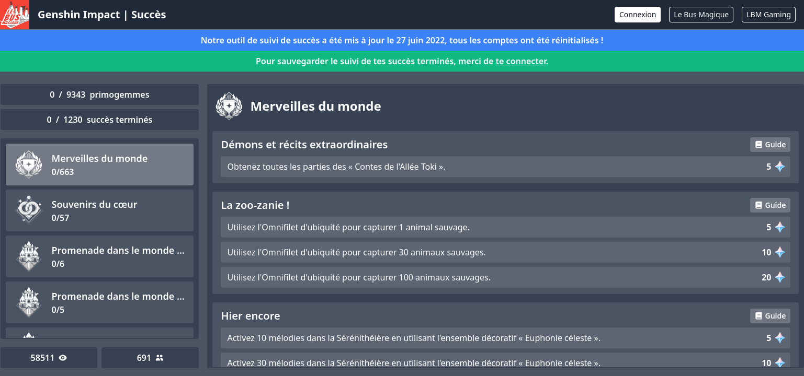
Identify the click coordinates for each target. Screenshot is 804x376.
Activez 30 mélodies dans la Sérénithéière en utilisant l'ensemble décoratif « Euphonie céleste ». (414, 363)
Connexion (637, 14)
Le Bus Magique (701, 14)
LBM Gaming (768, 14)
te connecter (521, 61)
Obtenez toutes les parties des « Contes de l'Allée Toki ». (336, 166)
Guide (770, 144)
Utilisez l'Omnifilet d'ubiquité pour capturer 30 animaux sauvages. (356, 252)
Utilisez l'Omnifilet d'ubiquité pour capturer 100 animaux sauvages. (359, 277)
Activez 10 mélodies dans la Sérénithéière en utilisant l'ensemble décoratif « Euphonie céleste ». (414, 338)
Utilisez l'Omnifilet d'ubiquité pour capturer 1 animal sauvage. (348, 227)
